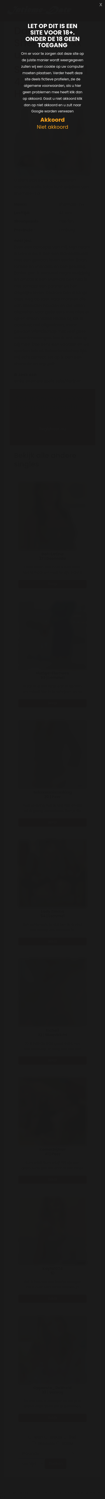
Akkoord (52, 120)
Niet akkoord (52, 127)
